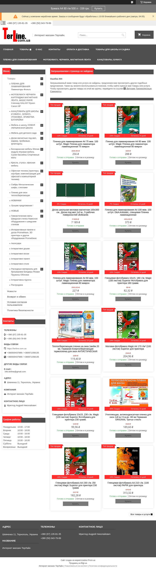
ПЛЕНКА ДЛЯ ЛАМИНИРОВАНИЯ (20, 59)
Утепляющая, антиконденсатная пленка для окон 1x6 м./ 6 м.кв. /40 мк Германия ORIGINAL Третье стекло (128, 417)
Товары (24, 49)
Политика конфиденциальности (103, 566)
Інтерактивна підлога (21, 280)
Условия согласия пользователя (17, 303)
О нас (39, 49)
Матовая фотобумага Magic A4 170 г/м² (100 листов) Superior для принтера (128, 347)
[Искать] (123, 35)
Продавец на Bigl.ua (78, 563)
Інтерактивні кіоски (20, 253)
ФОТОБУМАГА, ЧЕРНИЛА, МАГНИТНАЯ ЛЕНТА (67, 59)
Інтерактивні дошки (20, 248)
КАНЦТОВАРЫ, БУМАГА (109, 59)
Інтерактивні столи (20, 264)
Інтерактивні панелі (20, 259)
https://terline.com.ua (16, 348)
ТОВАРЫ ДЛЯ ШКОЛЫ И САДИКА (113, 49)
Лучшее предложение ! (22, 205)
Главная (8, 49)
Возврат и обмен (16, 296)
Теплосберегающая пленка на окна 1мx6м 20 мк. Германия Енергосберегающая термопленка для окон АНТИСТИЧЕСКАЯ (75, 349)
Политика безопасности (20, 310)
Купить (98, 8)
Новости (11, 291)
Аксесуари (16, 243)
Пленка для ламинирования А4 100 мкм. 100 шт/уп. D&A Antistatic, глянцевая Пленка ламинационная (128, 212)
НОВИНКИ (16, 200)
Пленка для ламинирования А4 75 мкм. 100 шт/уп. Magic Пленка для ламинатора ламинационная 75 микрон (75, 144)
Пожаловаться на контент (75, 566)
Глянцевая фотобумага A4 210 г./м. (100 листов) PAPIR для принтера (128, 484)
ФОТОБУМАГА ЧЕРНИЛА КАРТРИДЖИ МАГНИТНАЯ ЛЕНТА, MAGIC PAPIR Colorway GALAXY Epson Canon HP (24, 100)
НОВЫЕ (15, 211)
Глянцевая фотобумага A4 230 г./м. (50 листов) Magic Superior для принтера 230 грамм (75, 485)
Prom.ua (91, 560)
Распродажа (17, 285)
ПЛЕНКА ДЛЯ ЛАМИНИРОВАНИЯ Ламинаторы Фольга (21, 86)
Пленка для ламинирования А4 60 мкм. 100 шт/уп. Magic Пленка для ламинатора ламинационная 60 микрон (75, 280)
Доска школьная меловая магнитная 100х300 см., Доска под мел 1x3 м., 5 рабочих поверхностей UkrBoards (75, 212)
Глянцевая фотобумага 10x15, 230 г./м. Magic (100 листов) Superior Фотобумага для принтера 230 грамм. (75, 417)
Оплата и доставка (78, 49)
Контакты (54, 49)
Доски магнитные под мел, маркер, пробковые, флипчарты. (24, 141)
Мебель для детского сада (24, 133)
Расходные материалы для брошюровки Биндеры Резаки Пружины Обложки (25, 272)
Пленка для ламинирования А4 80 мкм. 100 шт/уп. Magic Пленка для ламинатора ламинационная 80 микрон (128, 144)
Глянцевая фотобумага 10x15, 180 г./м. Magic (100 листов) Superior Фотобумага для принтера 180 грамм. (128, 280)
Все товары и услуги (140, 514)
